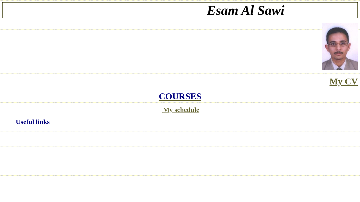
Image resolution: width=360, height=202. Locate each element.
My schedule (181, 109)
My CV (344, 81)
